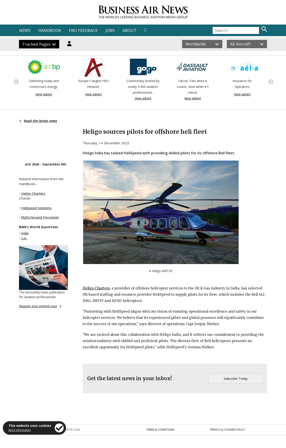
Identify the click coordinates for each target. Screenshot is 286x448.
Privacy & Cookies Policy (227, 429)
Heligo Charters (33, 193)
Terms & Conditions (160, 429)
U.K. (24, 238)
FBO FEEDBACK (83, 30)
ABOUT (129, 30)
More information (19, 430)
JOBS (110, 30)
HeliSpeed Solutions (36, 208)
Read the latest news (38, 121)
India (24, 233)
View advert (44, 94)
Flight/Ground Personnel (40, 217)
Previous (15, 81)
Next (270, 81)
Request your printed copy (40, 306)
